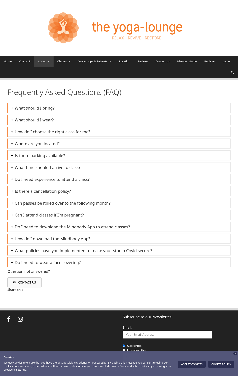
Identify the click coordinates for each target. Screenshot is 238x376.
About (46, 61)
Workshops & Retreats (96, 61)
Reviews (143, 61)
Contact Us (163, 61)
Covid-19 (24, 61)
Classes (66, 61)
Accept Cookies (191, 364)
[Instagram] (20, 319)
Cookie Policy (221, 364)
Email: (127, 327)
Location (124, 61)
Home (8, 61)
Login (226, 61)
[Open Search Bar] (232, 72)
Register (209, 61)
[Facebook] (9, 319)
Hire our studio (187, 61)
